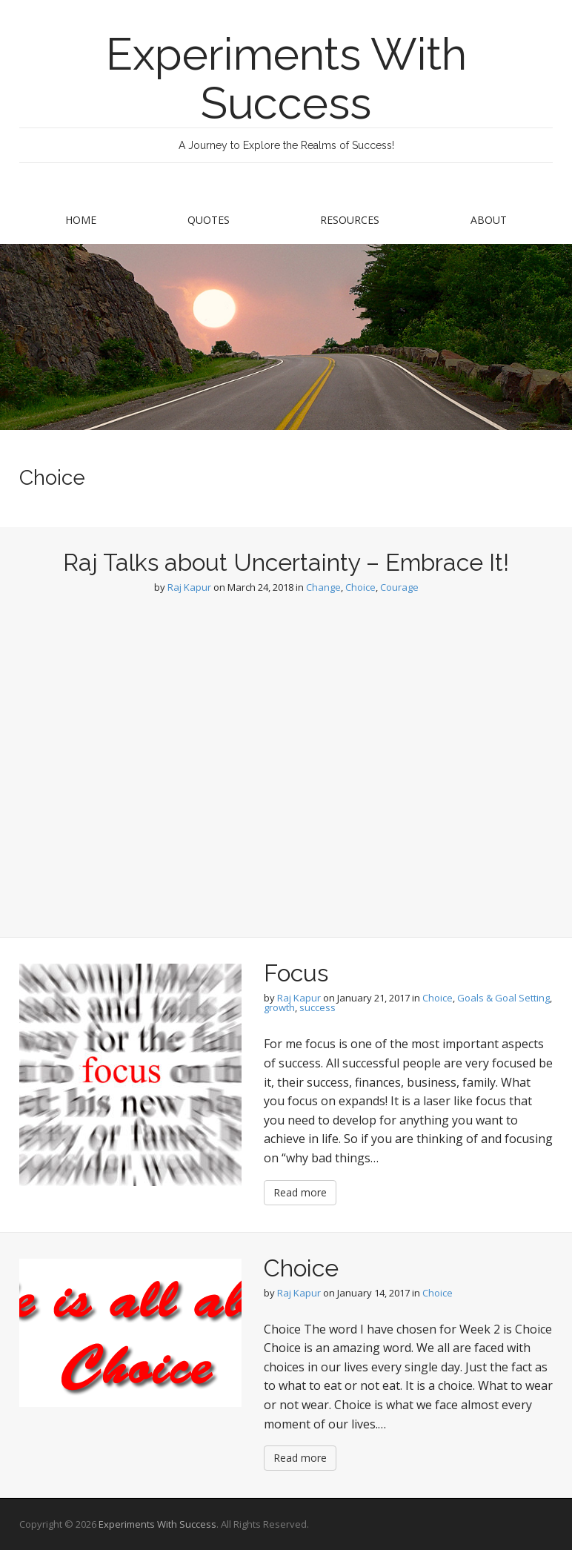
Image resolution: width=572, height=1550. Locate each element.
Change (323, 587)
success (317, 1007)
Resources (349, 220)
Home (80, 220)
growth (279, 1007)
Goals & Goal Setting (503, 997)
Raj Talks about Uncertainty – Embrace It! (286, 562)
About (488, 220)
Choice (360, 587)
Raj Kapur (189, 587)
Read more (300, 1192)
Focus (296, 973)
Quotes (208, 220)
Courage (399, 587)
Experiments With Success (286, 78)
